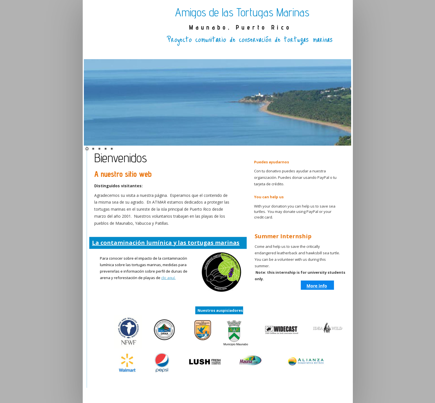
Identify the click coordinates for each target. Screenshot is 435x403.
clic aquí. (168, 277)
